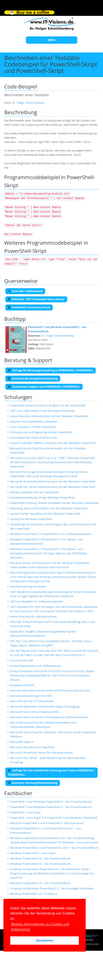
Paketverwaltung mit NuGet (28, 586)
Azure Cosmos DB (21, 660)
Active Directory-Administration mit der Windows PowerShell (49, 416)
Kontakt (88, 940)
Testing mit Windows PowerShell (31, 519)
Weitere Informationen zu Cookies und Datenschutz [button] (40, 926)
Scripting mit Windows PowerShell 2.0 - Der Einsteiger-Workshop (51, 888)
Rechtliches (91, 944)
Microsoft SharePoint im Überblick (32, 747)
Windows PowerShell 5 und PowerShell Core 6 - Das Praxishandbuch (54, 848)
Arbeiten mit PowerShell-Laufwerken (33, 421)
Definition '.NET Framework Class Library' (36, 299)
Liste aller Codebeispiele (25, 291)
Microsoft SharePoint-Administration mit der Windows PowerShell (52, 481)
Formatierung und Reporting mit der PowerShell (41, 432)
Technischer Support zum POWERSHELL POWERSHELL (44, 386)
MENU (51, 40)
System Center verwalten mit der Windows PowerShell (45, 514)
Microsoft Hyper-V (21, 742)
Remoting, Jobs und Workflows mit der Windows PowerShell (48, 508)
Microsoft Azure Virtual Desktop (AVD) (34, 712)
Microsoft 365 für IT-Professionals (32, 701)
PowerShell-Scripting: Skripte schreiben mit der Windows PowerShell (54, 503)
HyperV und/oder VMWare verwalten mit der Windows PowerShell (53, 443)
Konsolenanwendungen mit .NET (31, 696)
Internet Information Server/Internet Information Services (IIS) (50, 690)
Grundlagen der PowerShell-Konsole (33, 437)
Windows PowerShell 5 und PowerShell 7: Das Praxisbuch (47, 823)
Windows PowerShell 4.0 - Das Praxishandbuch (40, 864)
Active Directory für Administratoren (33, 616)
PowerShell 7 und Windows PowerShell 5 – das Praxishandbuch (51, 802)
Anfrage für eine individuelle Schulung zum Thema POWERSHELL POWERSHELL (51, 773)
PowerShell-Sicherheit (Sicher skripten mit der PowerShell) (47, 405)
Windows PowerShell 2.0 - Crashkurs (33, 894)
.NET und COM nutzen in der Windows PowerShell (42, 411)
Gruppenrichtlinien (22, 685)
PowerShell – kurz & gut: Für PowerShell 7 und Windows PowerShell (53, 818)
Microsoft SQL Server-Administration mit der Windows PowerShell (52, 487)
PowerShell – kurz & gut (25, 812)
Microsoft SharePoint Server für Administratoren (41, 752)
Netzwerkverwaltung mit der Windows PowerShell (42, 497)
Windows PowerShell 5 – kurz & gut (32, 853)
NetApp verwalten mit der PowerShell (34, 492)
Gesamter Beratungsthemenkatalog (33, 378)
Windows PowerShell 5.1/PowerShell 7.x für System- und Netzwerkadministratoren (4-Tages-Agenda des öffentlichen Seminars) (48, 553)
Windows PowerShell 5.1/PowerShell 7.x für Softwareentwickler (51, 534)
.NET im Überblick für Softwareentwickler (36, 601)
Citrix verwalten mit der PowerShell (32, 427)
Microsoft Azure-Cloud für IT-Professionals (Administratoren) (49, 717)
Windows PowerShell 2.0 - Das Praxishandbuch (40, 883)
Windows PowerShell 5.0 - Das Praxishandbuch (40, 858)
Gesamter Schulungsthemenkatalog (32, 783)
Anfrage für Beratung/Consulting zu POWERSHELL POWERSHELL (50, 370)
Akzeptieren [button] (44, 940)
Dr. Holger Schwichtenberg (28, 103)
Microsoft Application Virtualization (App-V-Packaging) (44, 706)
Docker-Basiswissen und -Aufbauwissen (35, 666)
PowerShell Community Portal (29, 307)
